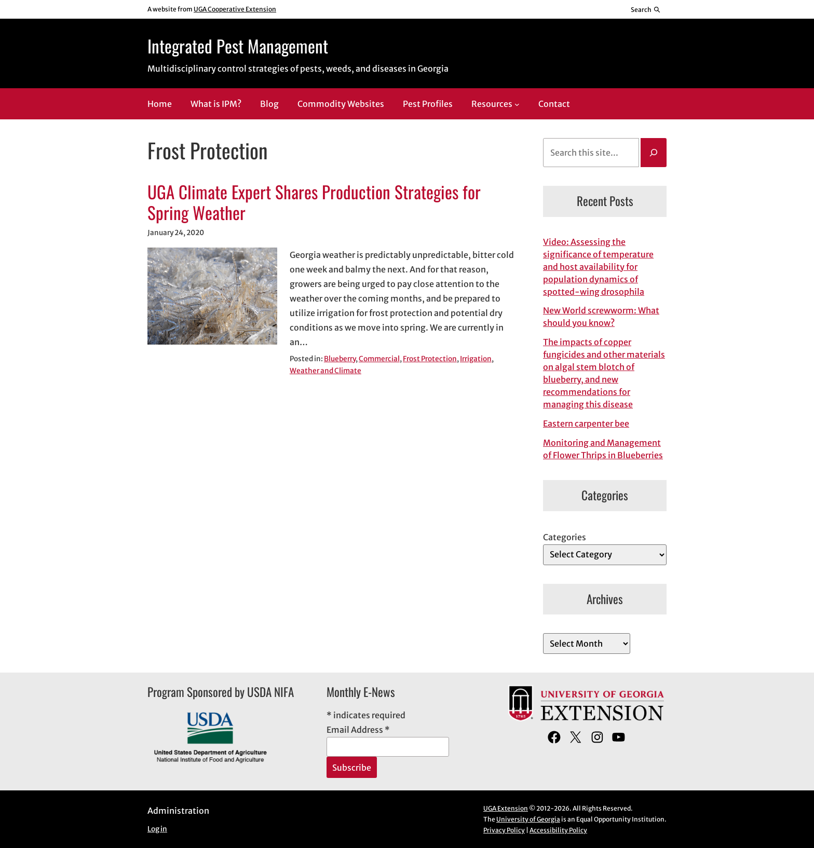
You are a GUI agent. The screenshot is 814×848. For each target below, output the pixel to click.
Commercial (379, 358)
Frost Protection (430, 358)
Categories (564, 537)
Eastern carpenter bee (586, 423)
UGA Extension (505, 808)
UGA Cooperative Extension (235, 9)
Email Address (358, 729)
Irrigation (476, 358)
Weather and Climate (325, 370)
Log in (157, 829)
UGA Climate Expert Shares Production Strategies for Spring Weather (314, 202)
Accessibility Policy (558, 830)
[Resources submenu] (517, 104)
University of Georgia (528, 819)
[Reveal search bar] (646, 9)
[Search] (654, 152)
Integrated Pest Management (237, 46)
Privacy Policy (504, 830)
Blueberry (340, 358)
